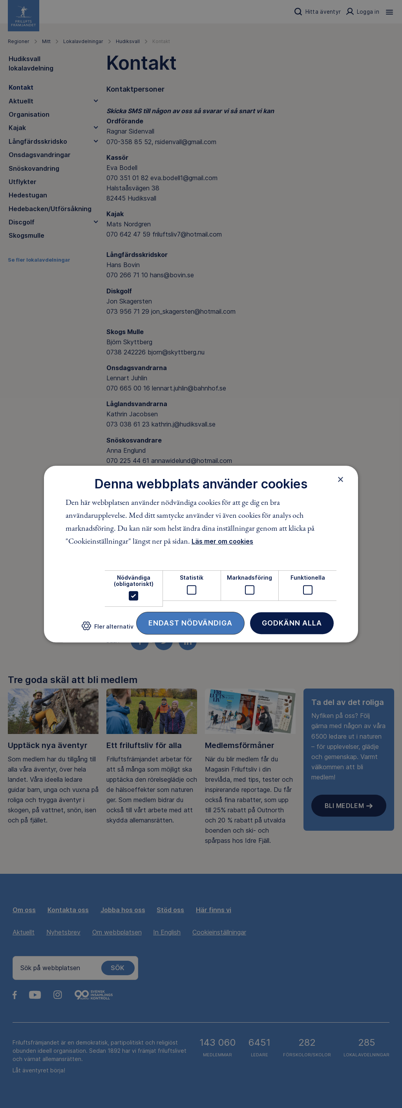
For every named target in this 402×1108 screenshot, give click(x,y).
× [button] (340, 479)
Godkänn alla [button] (292, 623)
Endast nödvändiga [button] (190, 623)
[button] (107, 629)
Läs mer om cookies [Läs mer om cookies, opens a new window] (222, 542)
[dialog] (201, 554)
